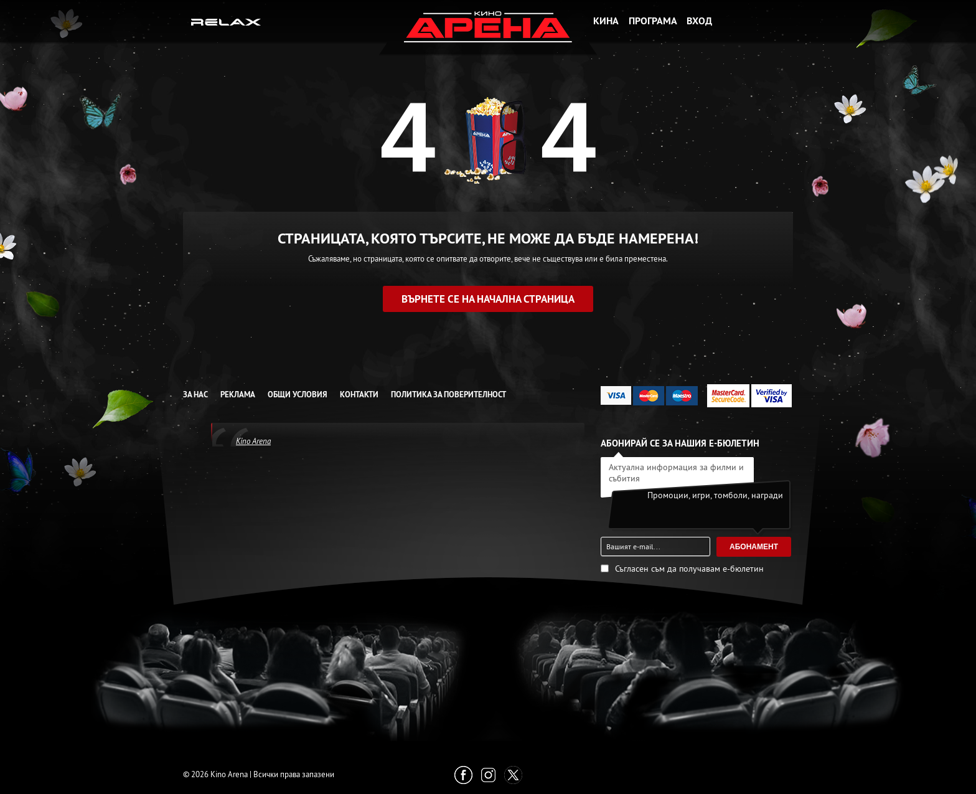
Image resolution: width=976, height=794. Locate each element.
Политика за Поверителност (448, 394)
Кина (606, 20)
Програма (653, 20)
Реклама (237, 394)
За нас (195, 394)
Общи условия (297, 394)
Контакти (359, 394)
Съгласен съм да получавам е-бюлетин (689, 568)
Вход (699, 20)
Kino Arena (253, 441)
